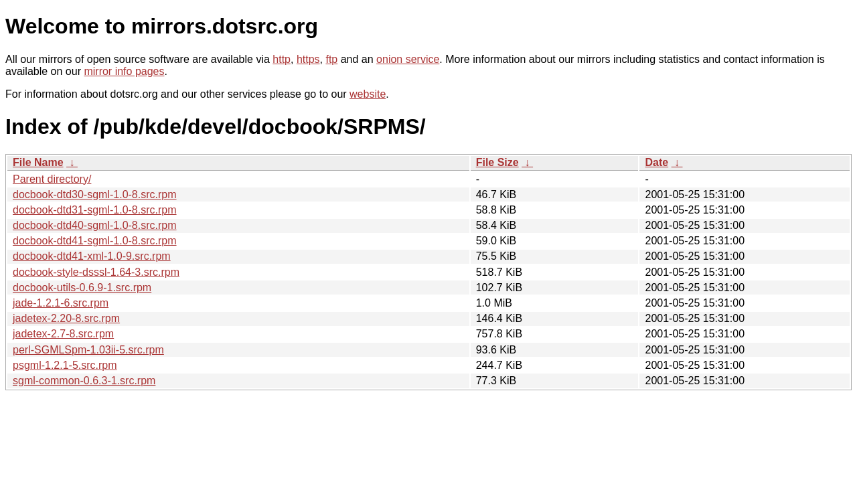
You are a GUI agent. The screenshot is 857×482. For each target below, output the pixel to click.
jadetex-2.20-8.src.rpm (66, 318)
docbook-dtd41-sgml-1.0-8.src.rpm (95, 240)
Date (656, 162)
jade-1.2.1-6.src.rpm (60, 303)
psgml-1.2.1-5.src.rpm (65, 365)
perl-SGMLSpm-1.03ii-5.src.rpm (88, 349)
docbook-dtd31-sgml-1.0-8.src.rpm (95, 210)
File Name (38, 162)
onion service (407, 59)
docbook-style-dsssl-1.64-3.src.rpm (96, 272)
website (367, 94)
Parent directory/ (52, 179)
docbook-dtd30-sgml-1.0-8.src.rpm (95, 194)
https (308, 59)
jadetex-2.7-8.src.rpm (63, 333)
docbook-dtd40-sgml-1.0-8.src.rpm (95, 225)
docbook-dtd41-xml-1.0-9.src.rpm (92, 256)
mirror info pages (124, 71)
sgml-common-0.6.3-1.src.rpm (84, 380)
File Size (497, 162)
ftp (331, 59)
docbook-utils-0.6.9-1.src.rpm (82, 287)
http (281, 59)
